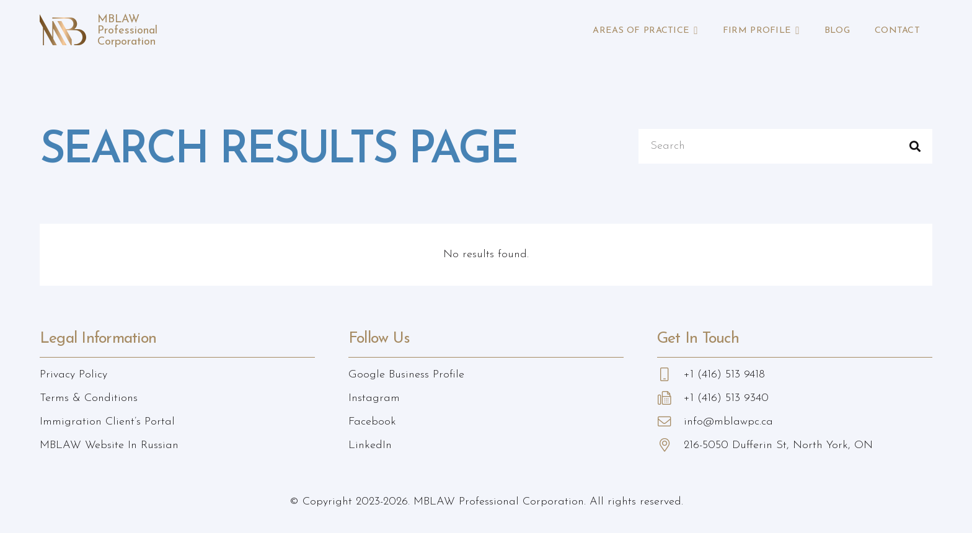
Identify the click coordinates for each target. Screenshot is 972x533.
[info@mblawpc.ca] (670, 422)
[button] (693, 31)
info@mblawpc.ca (728, 422)
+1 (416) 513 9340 (726, 398)
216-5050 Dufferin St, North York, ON (778, 445)
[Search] (785, 146)
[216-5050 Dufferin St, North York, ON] (670, 445)
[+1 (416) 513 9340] (670, 398)
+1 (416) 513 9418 (724, 375)
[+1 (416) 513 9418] (670, 375)
